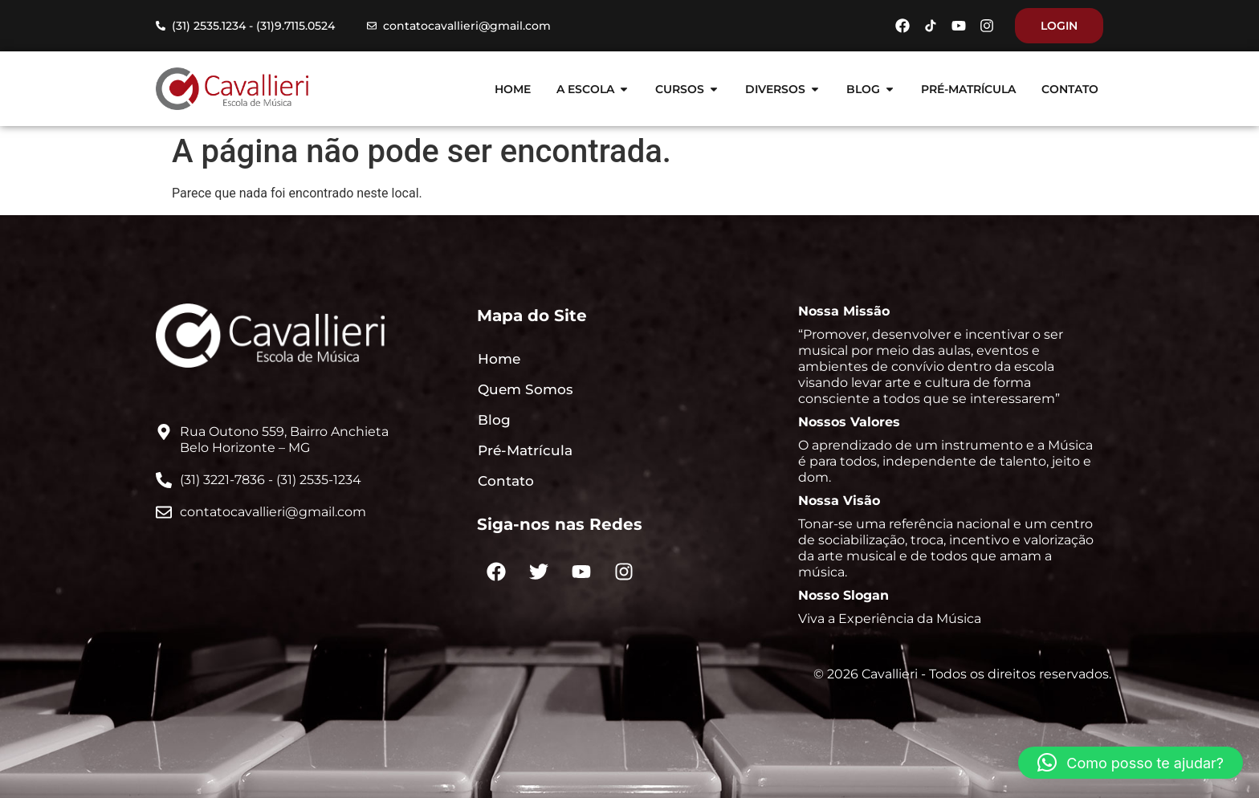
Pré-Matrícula (525, 450)
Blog (494, 420)
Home (499, 359)
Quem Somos (525, 389)
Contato (506, 481)
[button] (1130, 763)
